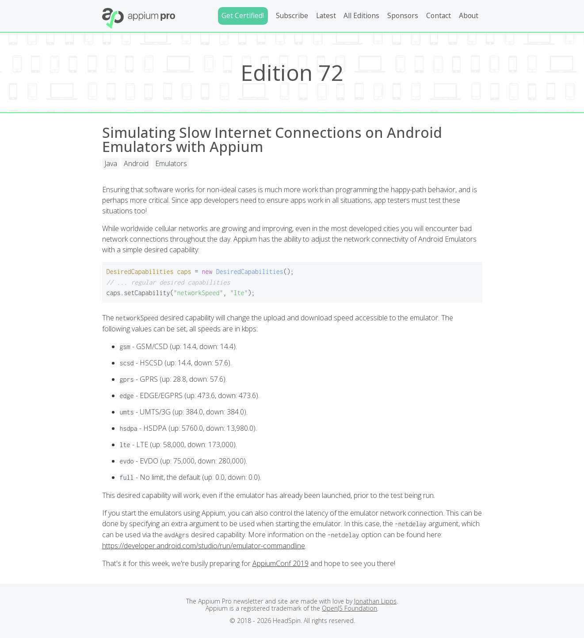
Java (110, 163)
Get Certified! (242, 15)
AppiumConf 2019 (280, 563)
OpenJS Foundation (349, 608)
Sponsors (402, 15)
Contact (438, 15)
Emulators (171, 163)
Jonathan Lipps (375, 601)
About (468, 15)
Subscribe (292, 15)
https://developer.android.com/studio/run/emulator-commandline (203, 546)
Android (136, 163)
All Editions (361, 15)
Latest (326, 15)
